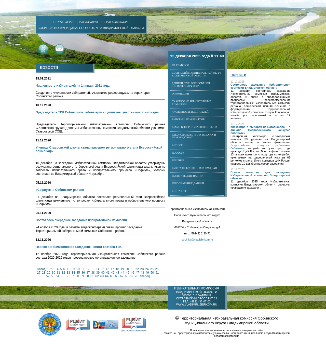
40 (102, 272)
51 (157, 272)
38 (92, 272)
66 (116, 276)
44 (122, 272)
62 (97, 276)
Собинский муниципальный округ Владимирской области (196, 74)
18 (117, 269)
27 (38, 272)
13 (92, 269)
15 (102, 269)
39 (98, 272)
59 (82, 276)
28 (43, 272)
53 (52, 276)
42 (112, 272)
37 (88, 272)
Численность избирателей (190, 111)
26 (156, 269)
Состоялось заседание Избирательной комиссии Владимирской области (260, 86)
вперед (145, 276)
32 (63, 272)
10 (77, 269)
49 (147, 272)
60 (87, 276)
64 (106, 276)
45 (127, 272)
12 (87, 269)
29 (48, 272)
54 (57, 276)
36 (83, 272)
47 (137, 272)
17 (112, 269)
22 (137, 269)
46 (132, 272)
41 (108, 272)
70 (136, 276)
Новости (178, 152)
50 (152, 272)
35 (78, 272)
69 (131, 276)
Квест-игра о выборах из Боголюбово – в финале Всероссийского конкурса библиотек (260, 130)
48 (142, 272)
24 (146, 269)
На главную (180, 65)
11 (83, 269)
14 (97, 269)
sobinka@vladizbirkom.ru (197, 239)
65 (111, 276)
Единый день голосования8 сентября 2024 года (191, 84)
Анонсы (177, 145)
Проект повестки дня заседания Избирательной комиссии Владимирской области (260, 175)
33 (68, 272)
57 (72, 276)
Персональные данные (188, 183)
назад (41, 269)
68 (126, 276)
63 (102, 276)
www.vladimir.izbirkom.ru (196, 304)
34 (73, 272)
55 (62, 276)
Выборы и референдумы (188, 119)
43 (117, 272)
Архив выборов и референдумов (194, 127)
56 (67, 276)
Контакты (179, 191)
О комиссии (180, 93)
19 (122, 269)
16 (107, 269)
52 (47, 276)
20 (127, 269)
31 (58, 272)
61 (92, 276)
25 (152, 269)
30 (53, 272)
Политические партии (187, 175)
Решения (178, 160)
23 (142, 269)
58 (77, 276)
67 (121, 276)
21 (132, 269)
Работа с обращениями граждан (194, 168)
